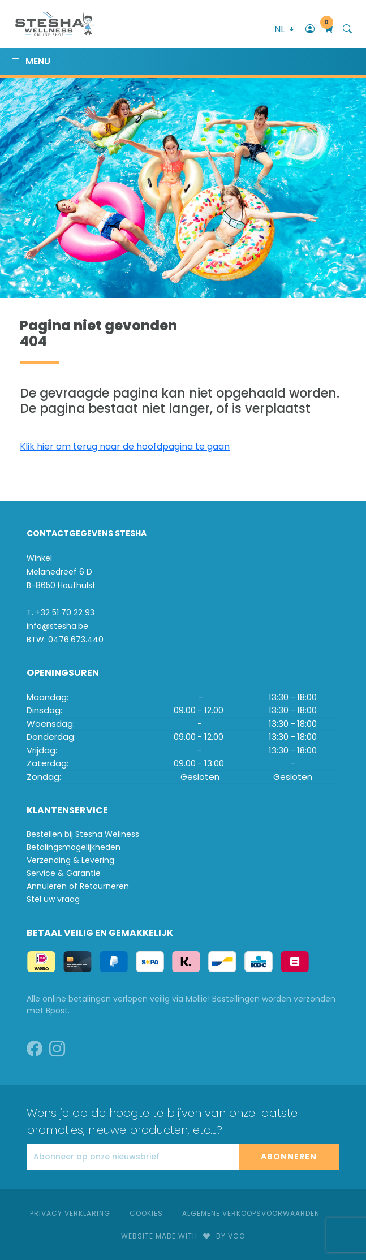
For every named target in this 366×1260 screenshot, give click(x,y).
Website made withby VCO (183, 1236)
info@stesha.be (57, 626)
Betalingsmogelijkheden (73, 847)
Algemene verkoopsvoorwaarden (251, 1213)
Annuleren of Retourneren (78, 886)
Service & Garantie (64, 873)
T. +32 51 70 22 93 (60, 612)
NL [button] (285, 29)
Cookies (146, 1213)
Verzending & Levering (70, 860)
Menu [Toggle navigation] (30, 61)
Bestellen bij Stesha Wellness (83, 834)
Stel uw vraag (53, 899)
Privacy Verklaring (70, 1213)
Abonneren (289, 1156)
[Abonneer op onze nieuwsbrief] (133, 1157)
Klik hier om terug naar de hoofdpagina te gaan (125, 446)
